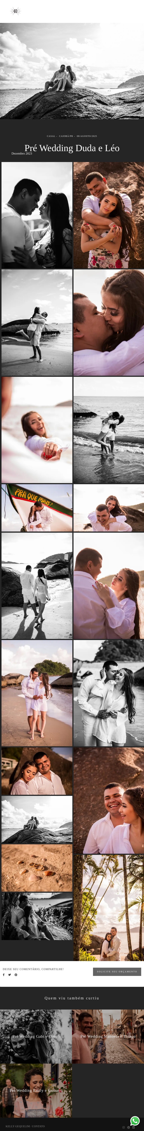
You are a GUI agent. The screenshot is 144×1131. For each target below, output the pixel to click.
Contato (81, 14)
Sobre (117, 8)
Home (45, 8)
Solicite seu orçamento (117, 971)
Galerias (67, 8)
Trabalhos (93, 8)
